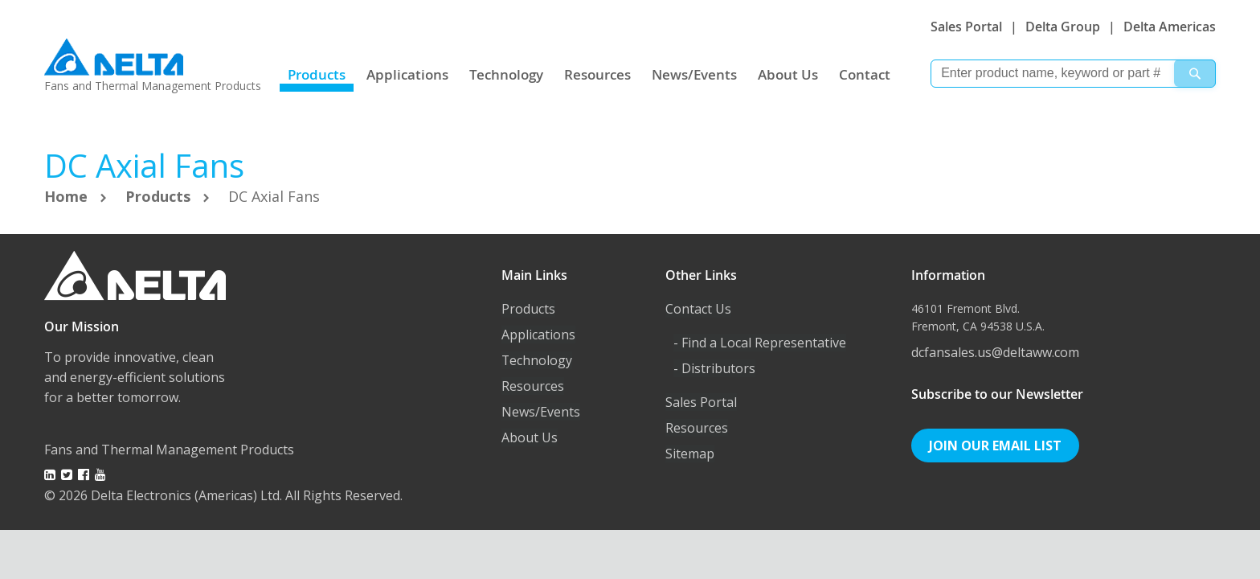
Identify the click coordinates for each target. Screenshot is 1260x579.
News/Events (694, 74)
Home (68, 196)
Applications (407, 74)
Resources (597, 74)
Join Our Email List (995, 445)
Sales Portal (966, 26)
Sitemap (689, 453)
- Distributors (714, 368)
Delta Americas (1169, 26)
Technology (506, 74)
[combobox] (1073, 74)
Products (317, 74)
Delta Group (1062, 26)
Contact (864, 74)
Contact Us (698, 309)
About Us (788, 74)
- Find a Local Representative (759, 342)
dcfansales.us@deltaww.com (995, 352)
